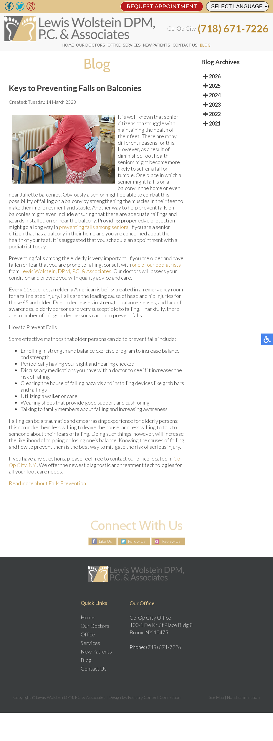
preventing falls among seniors (93, 227)
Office (113, 45)
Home (68, 45)
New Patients (156, 45)
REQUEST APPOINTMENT (162, 6)
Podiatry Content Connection (154, 697)
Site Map (216, 697)
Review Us (171, 541)
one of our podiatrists (156, 264)
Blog (205, 45)
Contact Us (185, 45)
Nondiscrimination (243, 697)
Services (132, 45)
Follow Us (136, 541)
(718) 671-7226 (233, 29)
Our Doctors (90, 45)
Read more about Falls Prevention (47, 483)
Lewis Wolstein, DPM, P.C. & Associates (65, 271)
